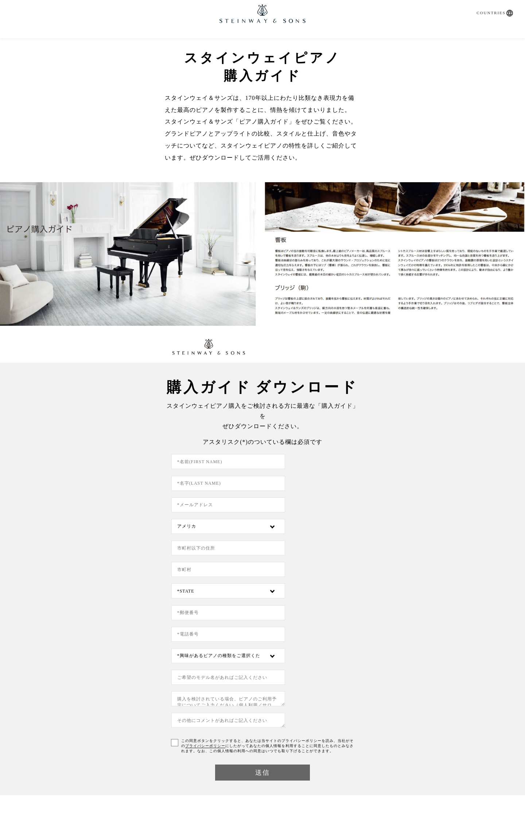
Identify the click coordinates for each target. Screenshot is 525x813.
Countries (487, 6)
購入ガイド (119, 40)
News (320, 40)
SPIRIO (162, 40)
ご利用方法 (159, 769)
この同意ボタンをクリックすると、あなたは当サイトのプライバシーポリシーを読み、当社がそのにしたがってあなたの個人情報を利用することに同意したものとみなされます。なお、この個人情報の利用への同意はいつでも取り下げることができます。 (268, 592)
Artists (353, 40)
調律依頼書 (262, 730)
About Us (381, 730)
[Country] (320, 475)
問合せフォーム (144, 730)
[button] (506, 7)
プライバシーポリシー (352, 587)
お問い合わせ (402, 40)
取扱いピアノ (208, 40)
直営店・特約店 (272, 40)
